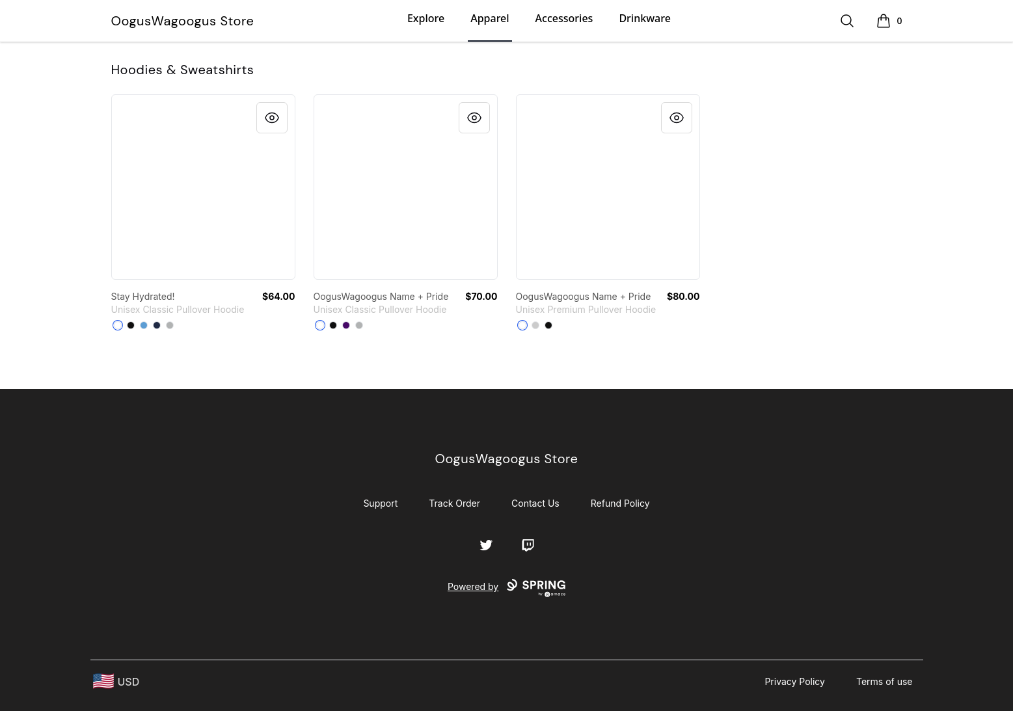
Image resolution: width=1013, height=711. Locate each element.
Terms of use (884, 681)
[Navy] (157, 325)
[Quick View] (272, 117)
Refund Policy (620, 503)
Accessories (564, 18)
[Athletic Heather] (535, 325)
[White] (118, 325)
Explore (425, 18)
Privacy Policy (794, 681)
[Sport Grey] (170, 325)
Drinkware (644, 18)
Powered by (506, 588)
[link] (203, 187)
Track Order (454, 503)
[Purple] (346, 325)
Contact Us (535, 503)
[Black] (131, 325)
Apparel (489, 18)
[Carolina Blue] (144, 325)
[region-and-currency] (116, 681)
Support (380, 503)
